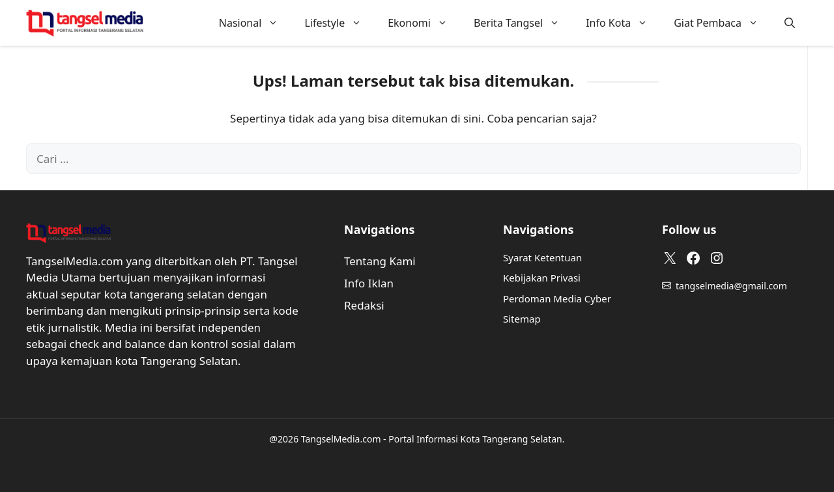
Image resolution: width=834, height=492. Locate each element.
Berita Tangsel (523, 22)
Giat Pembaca (722, 22)
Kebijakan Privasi (542, 277)
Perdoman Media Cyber (557, 298)
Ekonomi (424, 22)
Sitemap (522, 318)
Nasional (255, 22)
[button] (789, 22)
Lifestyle (339, 22)
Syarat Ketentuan (542, 257)
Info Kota (623, 22)
